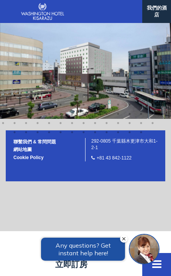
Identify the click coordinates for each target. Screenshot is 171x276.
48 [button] (60, 27)
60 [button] (49, 37)
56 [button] (152, 27)
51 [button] (95, 27)
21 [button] (72, 9)
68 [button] (141, 37)
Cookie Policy (28, 62)
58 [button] (26, 37)
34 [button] (60, 18)
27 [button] (141, 9)
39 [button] (118, 18)
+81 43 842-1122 (114, 62)
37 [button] (95, 18)
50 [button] (83, 27)
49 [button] (72, 27)
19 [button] (49, 9)
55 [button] (141, 27)
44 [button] (14, 27)
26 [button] (129, 9)
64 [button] (95, 37)
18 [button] (37, 9)
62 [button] (72, 37)
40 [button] (129, 18)
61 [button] (60, 37)
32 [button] (37, 18)
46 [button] (37, 27)
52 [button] (106, 27)
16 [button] (14, 9)
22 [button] (83, 9)
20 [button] (60, 9)
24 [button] (106, 9)
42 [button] (152, 18)
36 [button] (83, 18)
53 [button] (118, 27)
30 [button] (14, 18)
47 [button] (49, 27)
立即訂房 (71, 264)
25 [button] (118, 9)
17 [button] (26, 9)
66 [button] (118, 37)
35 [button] (72, 18)
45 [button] (26, 27)
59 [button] (37, 37)
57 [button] (14, 37)
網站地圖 (22, 54)
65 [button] (106, 37)
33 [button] (49, 18)
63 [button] (83, 37)
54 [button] (129, 27)
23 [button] (95, 9)
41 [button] (141, 18)
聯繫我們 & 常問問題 (34, 46)
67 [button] (129, 37)
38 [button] (106, 18)
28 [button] (152, 9)
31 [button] (26, 18)
